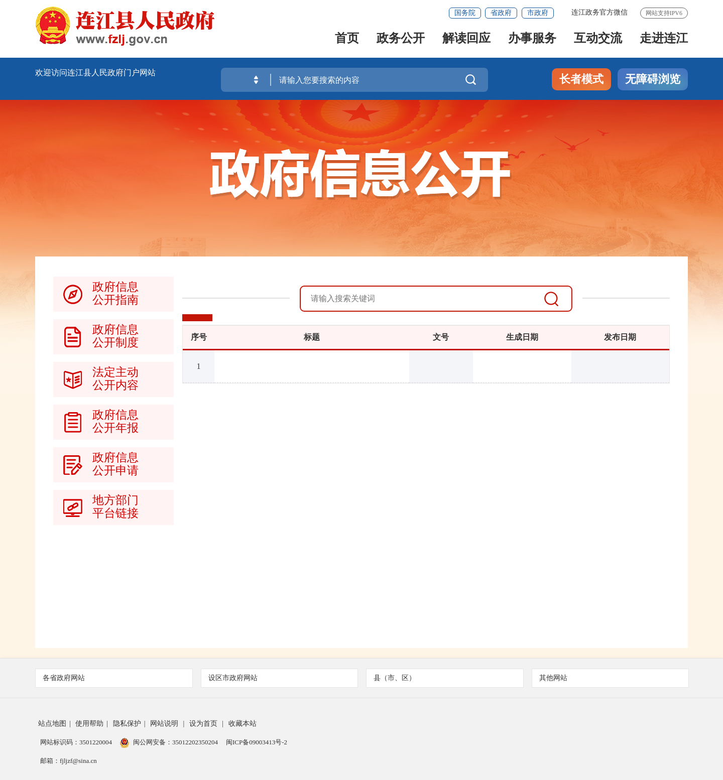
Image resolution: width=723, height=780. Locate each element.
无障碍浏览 (652, 79)
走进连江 (664, 41)
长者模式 (581, 79)
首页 (347, 41)
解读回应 (466, 41)
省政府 (501, 13)
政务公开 (401, 41)
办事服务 (532, 41)
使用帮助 (89, 723)
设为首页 (203, 723)
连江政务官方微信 (599, 12)
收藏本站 (242, 723)
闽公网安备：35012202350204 (175, 742)
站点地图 (52, 723)
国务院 (464, 13)
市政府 (537, 13)
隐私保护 (127, 723)
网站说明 (164, 723)
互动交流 (598, 41)
